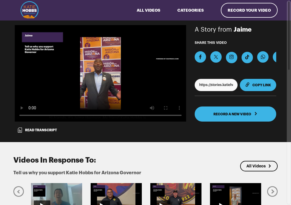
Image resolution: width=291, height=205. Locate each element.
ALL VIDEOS (148, 10)
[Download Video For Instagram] (231, 57)
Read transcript (37, 130)
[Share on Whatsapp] (263, 57)
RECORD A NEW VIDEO (235, 114)
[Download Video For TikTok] (247, 57)
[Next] (272, 191)
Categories (190, 10)
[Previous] (18, 191)
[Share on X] (216, 57)
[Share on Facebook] (200, 57)
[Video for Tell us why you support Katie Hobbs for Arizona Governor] (100, 73)
